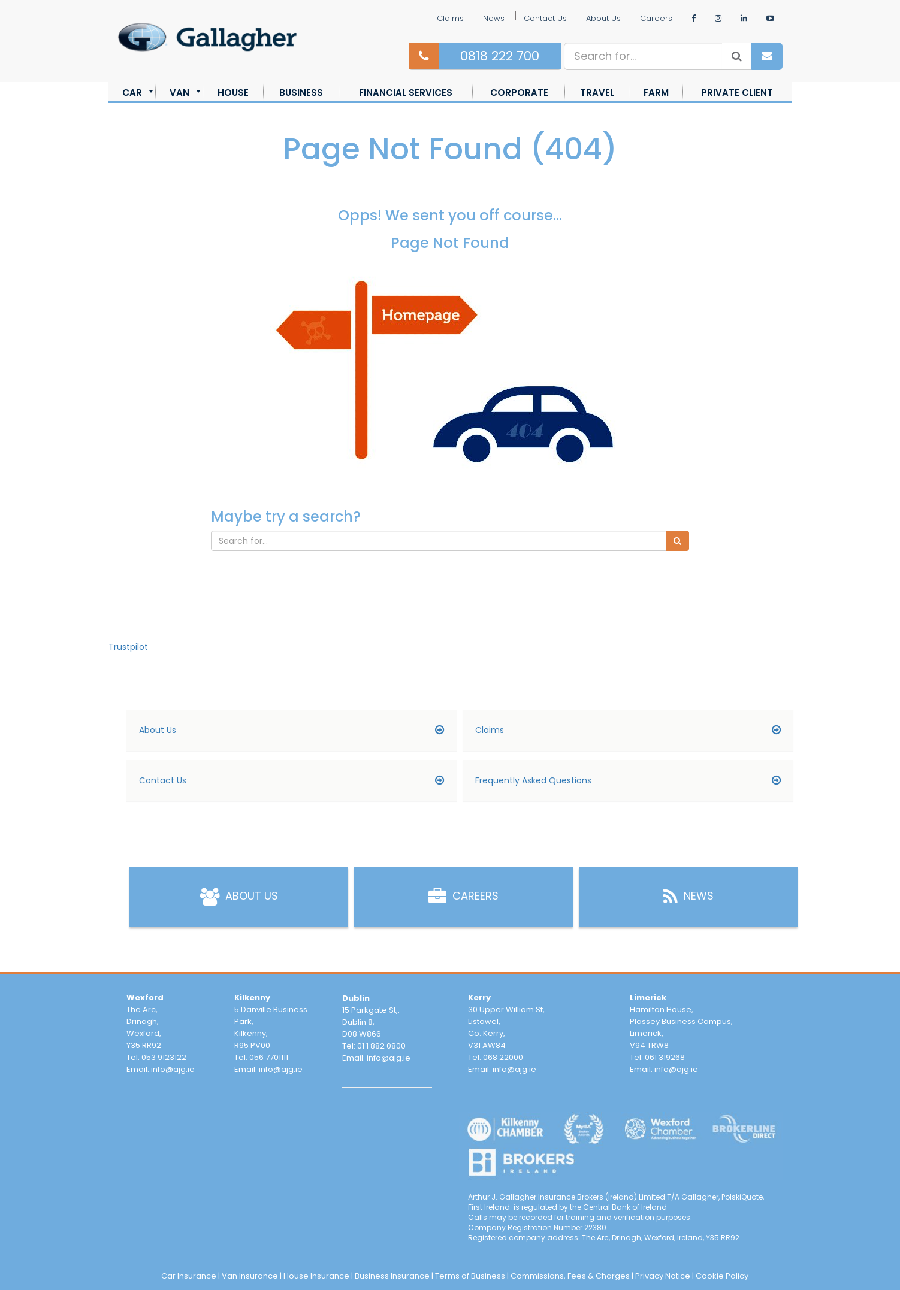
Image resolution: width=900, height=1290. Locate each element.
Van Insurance (250, 1276)
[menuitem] (132, 92)
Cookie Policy (722, 1276)
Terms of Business (470, 1276)
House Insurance (316, 1276)
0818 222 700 (499, 56)
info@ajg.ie (173, 1069)
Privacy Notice (662, 1276)
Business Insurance (392, 1276)
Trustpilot (128, 647)
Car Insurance (188, 1276)
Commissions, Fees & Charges (570, 1276)
